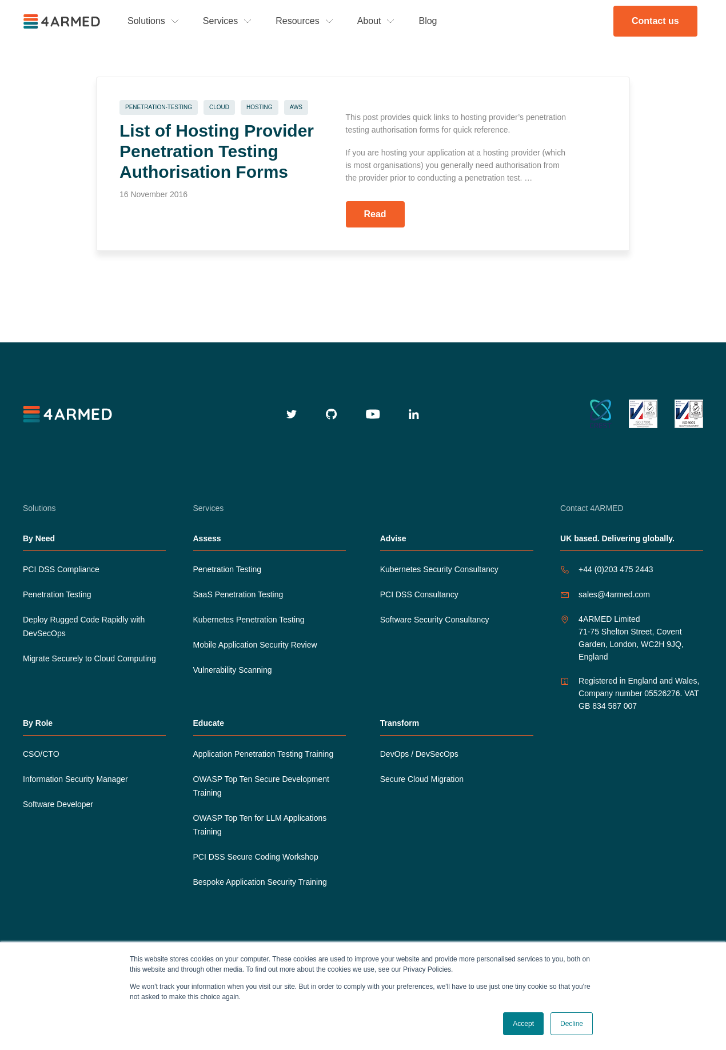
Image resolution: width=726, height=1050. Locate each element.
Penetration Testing (57, 594)
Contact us (655, 21)
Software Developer (58, 804)
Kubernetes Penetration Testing (249, 619)
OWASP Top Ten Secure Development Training (261, 785)
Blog (427, 21)
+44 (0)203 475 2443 (616, 569)
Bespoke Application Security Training (260, 882)
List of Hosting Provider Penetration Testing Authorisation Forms (216, 151)
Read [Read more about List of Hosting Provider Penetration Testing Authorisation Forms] (375, 214)
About (369, 21)
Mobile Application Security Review (255, 644)
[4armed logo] (69, 414)
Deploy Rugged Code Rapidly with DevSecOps (84, 626)
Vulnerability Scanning (232, 669)
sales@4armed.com (614, 594)
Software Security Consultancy (434, 619)
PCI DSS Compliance (61, 569)
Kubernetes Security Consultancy (439, 569)
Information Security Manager (75, 779)
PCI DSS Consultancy (419, 594)
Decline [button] (571, 1024)
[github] (331, 414)
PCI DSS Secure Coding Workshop (255, 856)
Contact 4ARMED (591, 508)
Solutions (146, 21)
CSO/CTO (41, 753)
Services (220, 21)
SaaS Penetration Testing (238, 594)
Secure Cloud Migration (422, 779)
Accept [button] (523, 1024)
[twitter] (291, 414)
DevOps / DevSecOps (419, 753)
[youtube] (373, 414)
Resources (297, 21)
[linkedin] (414, 414)
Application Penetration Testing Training (263, 753)
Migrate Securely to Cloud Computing (89, 658)
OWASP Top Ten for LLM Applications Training (260, 824)
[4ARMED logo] (63, 21)
